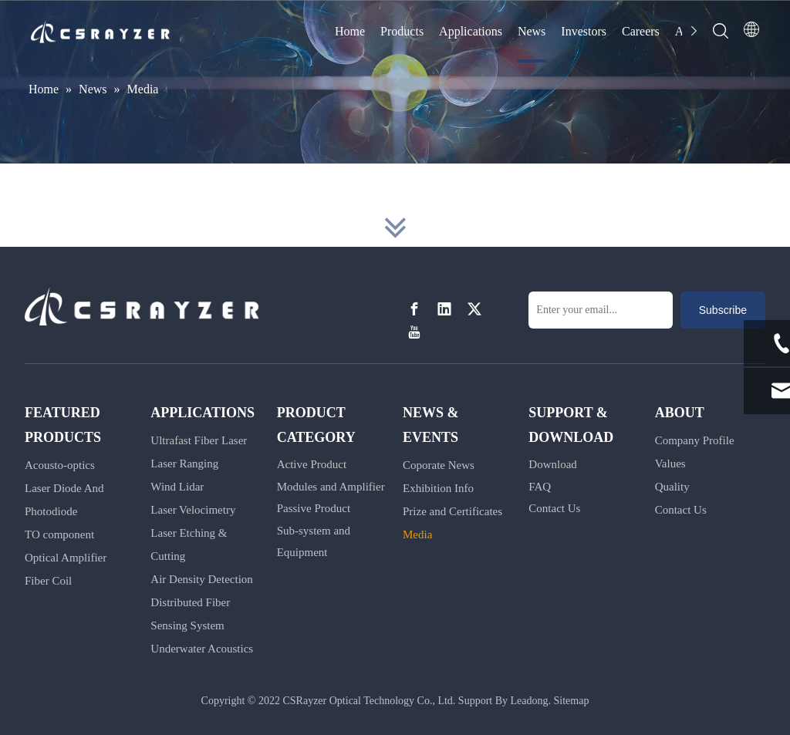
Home (350, 31)
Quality (672, 486)
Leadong (530, 700)
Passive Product (313, 508)
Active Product (311, 464)
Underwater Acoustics (201, 648)
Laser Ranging (184, 463)
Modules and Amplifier (331, 486)
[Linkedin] (444, 309)
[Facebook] (414, 309)
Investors (583, 31)
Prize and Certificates (452, 511)
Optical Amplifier (65, 557)
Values (670, 463)
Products (402, 31)
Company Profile (694, 440)
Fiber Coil (48, 581)
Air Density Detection (201, 579)
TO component (59, 534)
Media (417, 534)
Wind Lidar (177, 486)
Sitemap (571, 700)
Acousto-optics (60, 465)
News (531, 31)
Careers (641, 31)
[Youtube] (414, 333)
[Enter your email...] (600, 310)
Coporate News (438, 465)
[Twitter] (474, 309)
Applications (470, 31)
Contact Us (554, 508)
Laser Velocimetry (192, 510)
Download (552, 464)
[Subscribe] (722, 310)
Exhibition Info (438, 488)
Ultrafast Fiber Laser (198, 440)
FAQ (539, 486)
